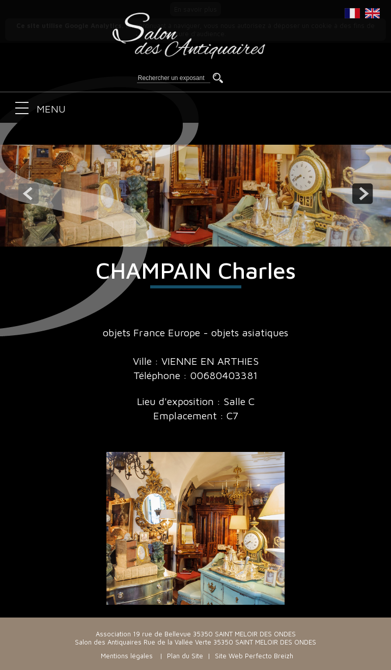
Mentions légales (127, 656)
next (362, 193)
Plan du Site (185, 656)
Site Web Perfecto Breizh (254, 656)
